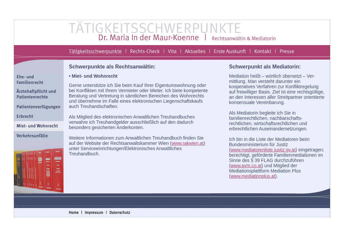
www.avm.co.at (246, 165)
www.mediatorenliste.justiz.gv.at (263, 149)
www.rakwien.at (188, 143)
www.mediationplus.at (253, 176)
